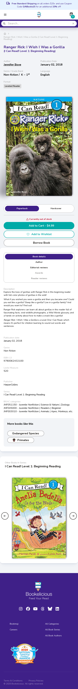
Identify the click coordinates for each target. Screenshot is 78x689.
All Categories (52, 623)
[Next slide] (73, 516)
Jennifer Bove (12, 64)
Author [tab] (39, 262)
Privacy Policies (36, 680)
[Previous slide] (5, 516)
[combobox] (39, 23)
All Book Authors (53, 635)
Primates (20, 440)
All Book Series (52, 629)
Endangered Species (25, 433)
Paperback (22, 208)
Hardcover (56, 208)
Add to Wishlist (39, 234)
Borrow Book (39, 243)
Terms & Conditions (13, 680)
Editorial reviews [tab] (39, 267)
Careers (13, 629)
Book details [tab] (39, 256)
